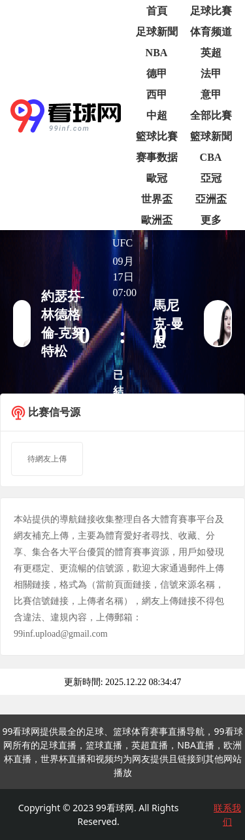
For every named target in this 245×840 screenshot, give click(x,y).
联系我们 (227, 814)
